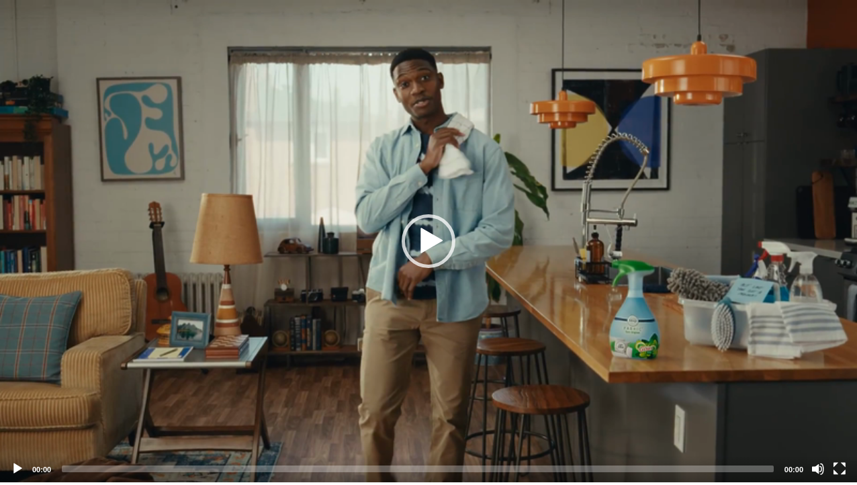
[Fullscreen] (839, 469)
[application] (428, 241)
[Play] (17, 469)
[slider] (418, 469)
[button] (428, 241)
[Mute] (818, 469)
